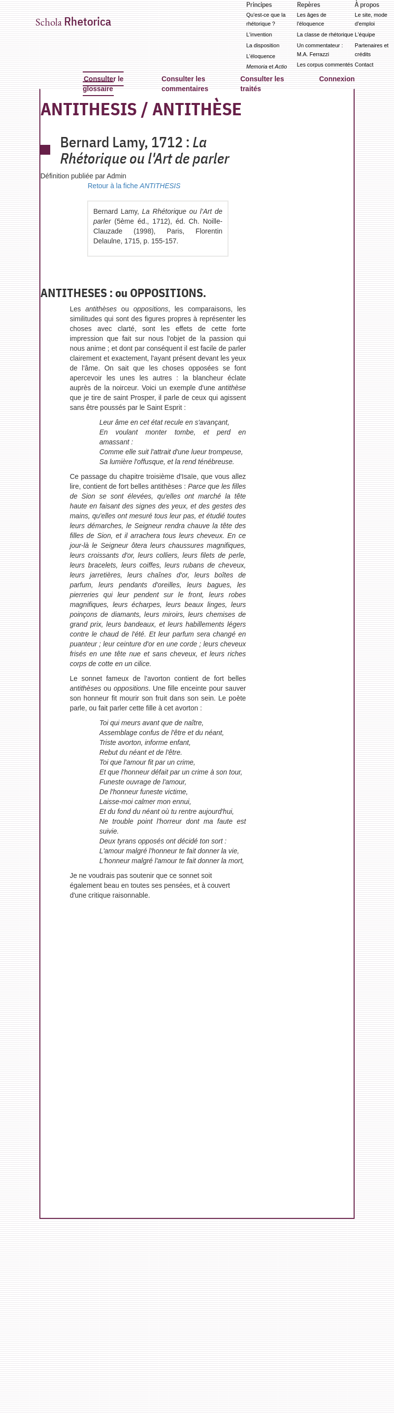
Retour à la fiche (134, 186)
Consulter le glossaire (103, 84)
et (266, 66)
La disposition (262, 45)
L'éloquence (260, 56)
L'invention (259, 34)
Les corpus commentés (325, 64)
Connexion (337, 79)
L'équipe (365, 34)
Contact (364, 64)
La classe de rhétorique (325, 34)
